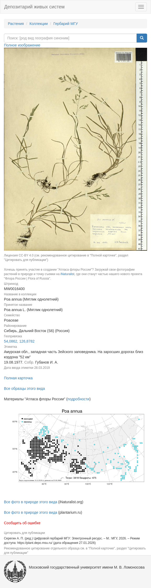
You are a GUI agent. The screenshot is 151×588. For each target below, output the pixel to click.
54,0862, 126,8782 (19, 341)
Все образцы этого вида (24, 388)
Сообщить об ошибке (22, 523)
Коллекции (39, 24)
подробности (78, 399)
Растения (16, 24)
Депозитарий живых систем (34, 6)
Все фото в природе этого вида (30, 502)
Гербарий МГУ (65, 24)
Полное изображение (22, 45)
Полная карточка (18, 378)
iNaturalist (67, 274)
